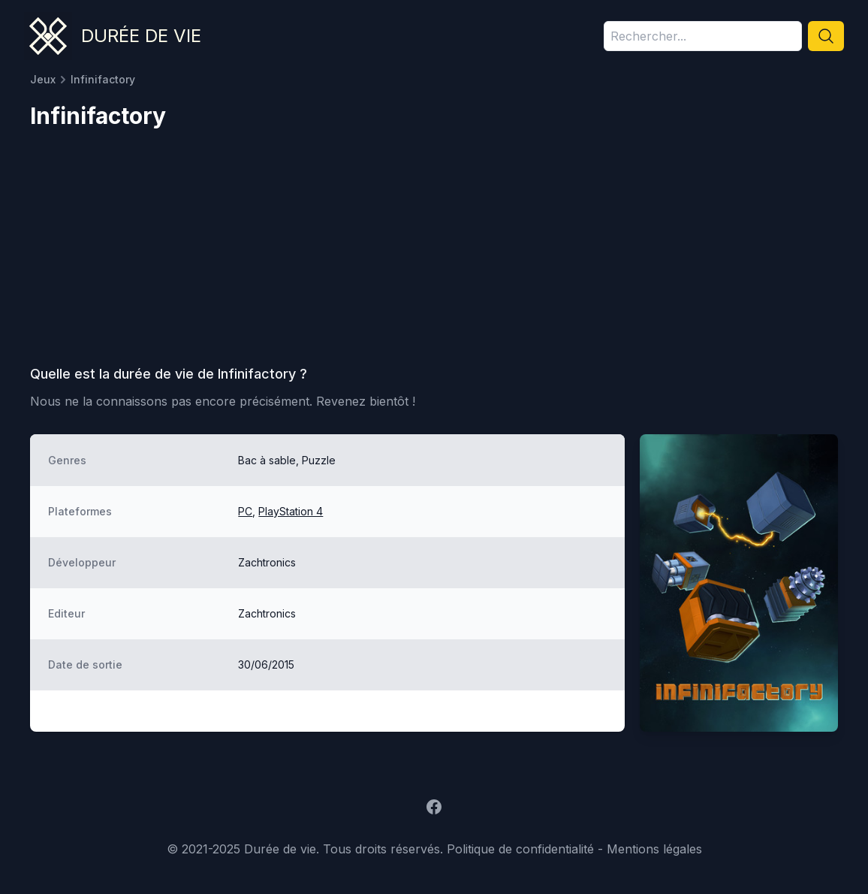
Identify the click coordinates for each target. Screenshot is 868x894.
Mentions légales (654, 848)
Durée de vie (141, 36)
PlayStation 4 (290, 511)
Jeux (43, 79)
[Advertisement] (434, 252)
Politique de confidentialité (520, 848)
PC (245, 511)
